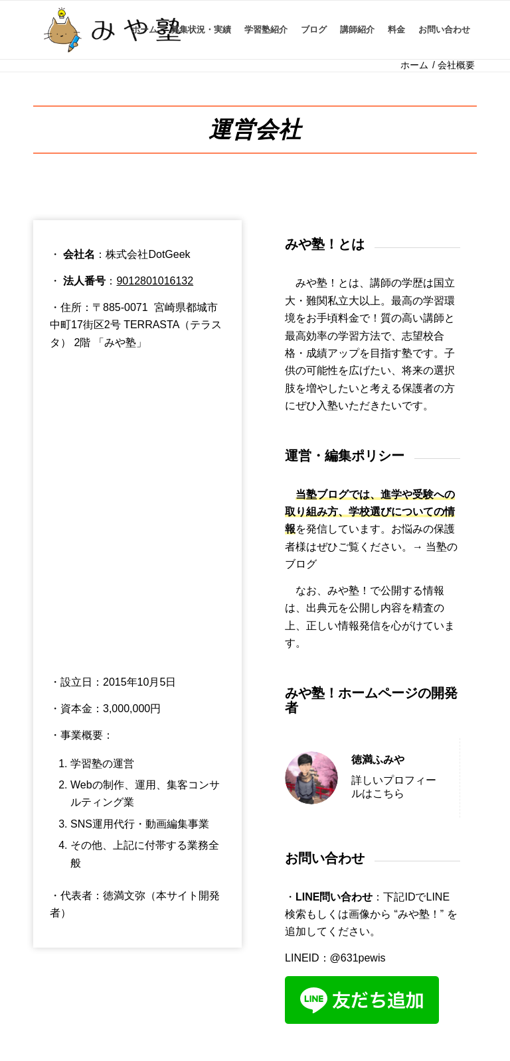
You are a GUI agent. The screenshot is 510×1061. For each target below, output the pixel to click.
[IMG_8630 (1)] (112, 30)
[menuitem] (144, 30)
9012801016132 (154, 280)
